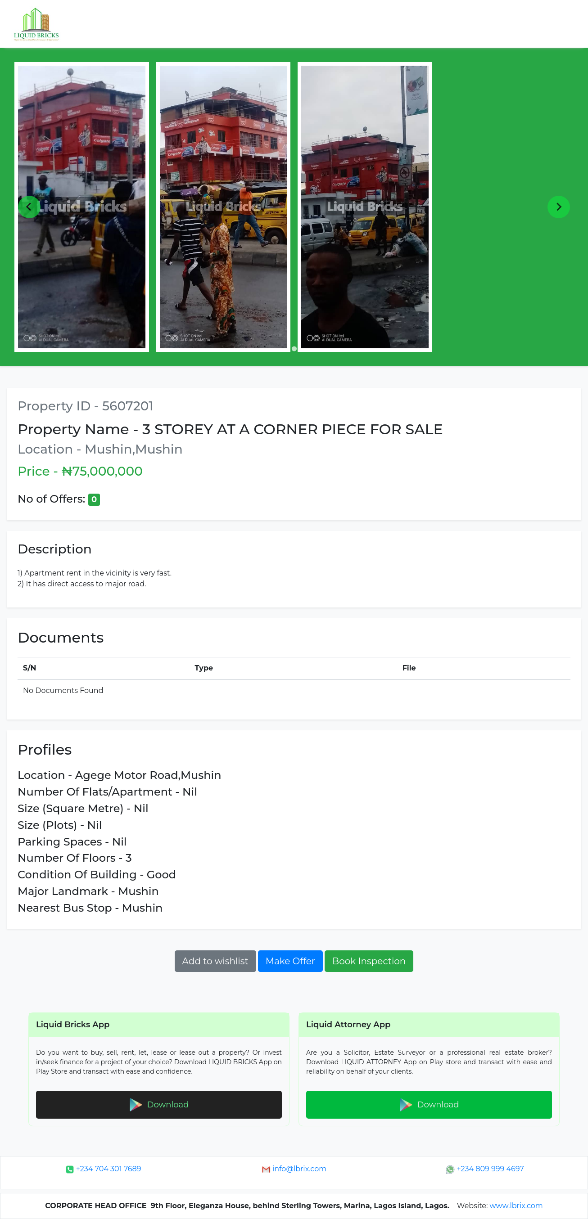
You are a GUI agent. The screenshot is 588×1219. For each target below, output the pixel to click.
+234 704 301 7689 (103, 1169)
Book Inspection (369, 961)
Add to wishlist (215, 961)
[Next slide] (558, 207)
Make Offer (290, 961)
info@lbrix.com (294, 1169)
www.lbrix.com (516, 1205)
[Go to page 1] (293, 348)
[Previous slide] (29, 207)
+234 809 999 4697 (485, 1169)
